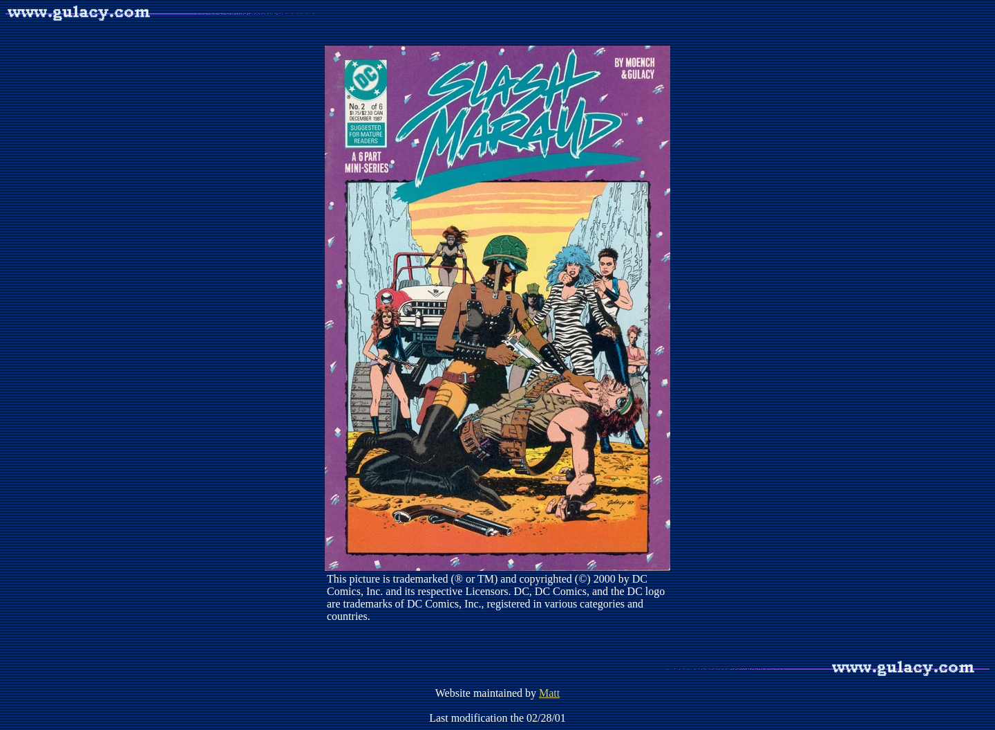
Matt (549, 693)
